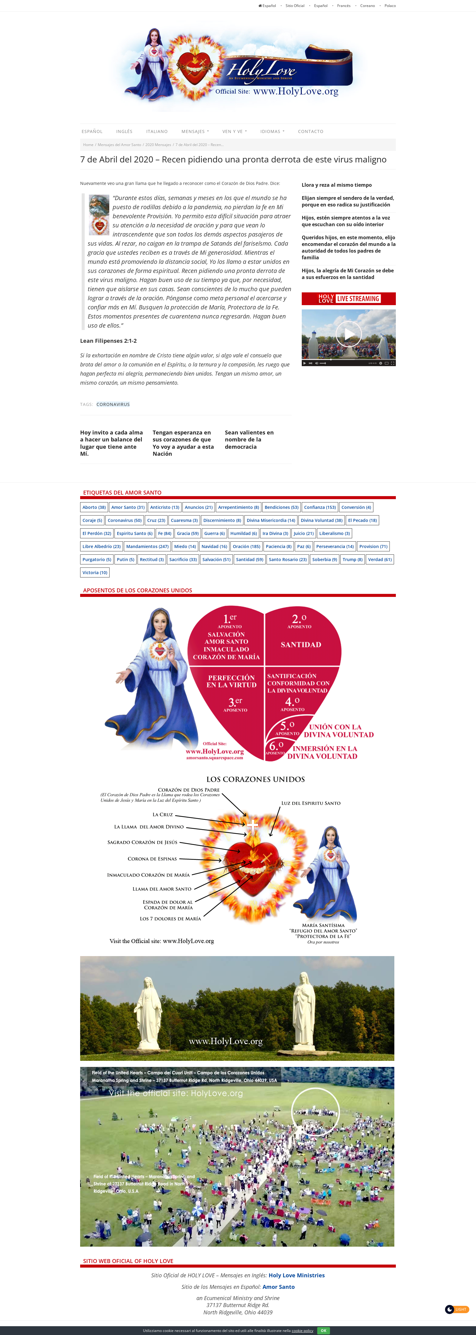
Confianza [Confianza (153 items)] (320, 507)
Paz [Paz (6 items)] (304, 546)
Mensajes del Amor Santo (119, 144)
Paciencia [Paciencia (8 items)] (278, 546)
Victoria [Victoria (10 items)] (95, 572)
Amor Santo (279, 1286)
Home (88, 144)
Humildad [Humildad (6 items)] (243, 533)
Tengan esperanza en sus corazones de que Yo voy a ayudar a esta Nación (183, 443)
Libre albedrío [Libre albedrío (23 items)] (102, 546)
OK (323, 1330)
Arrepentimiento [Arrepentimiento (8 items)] (238, 507)
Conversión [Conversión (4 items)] (356, 507)
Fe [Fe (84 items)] (164, 533)
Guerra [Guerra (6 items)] (214, 533)
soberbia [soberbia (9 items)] (324, 559)
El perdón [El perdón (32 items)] (97, 533)
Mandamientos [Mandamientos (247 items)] (147, 546)
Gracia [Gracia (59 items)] (188, 533)
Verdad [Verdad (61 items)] (380, 559)
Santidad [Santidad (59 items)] (249, 559)
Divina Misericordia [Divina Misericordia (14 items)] (271, 520)
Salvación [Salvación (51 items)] (216, 559)
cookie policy (302, 1330)
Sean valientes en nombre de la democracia (249, 439)
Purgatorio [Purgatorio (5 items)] (97, 559)
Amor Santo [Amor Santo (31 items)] (127, 507)
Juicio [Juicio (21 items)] (304, 533)
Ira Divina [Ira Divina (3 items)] (275, 533)
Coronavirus (113, 404)
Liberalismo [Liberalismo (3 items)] (334, 533)
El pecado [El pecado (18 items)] (362, 520)
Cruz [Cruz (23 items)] (156, 520)
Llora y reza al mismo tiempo (337, 185)
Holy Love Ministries (297, 1275)
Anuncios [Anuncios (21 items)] (198, 507)
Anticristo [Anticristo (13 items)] (164, 507)
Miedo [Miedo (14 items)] (185, 546)
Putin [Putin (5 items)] (125, 559)
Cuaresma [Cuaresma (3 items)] (184, 520)
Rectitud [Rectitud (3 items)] (152, 559)
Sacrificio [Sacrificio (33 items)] (183, 559)
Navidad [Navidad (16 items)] (214, 546)
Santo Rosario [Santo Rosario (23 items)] (288, 559)
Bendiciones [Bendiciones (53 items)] (281, 507)
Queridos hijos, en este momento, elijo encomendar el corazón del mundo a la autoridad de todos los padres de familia (349, 247)
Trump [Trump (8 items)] (352, 559)
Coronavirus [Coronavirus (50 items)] (124, 520)
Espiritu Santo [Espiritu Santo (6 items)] (134, 533)
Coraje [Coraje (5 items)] (92, 520)
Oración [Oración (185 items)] (246, 546)
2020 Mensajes (158, 144)
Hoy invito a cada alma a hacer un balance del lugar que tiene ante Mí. (111, 443)
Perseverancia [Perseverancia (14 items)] (335, 546)
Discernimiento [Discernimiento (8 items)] (222, 520)
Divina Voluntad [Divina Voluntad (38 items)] (321, 520)
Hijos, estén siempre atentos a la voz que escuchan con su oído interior (346, 221)
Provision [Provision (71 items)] (373, 546)
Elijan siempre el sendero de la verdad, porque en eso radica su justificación (348, 201)
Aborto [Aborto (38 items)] (94, 507)
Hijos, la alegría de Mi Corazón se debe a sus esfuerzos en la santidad (348, 274)
